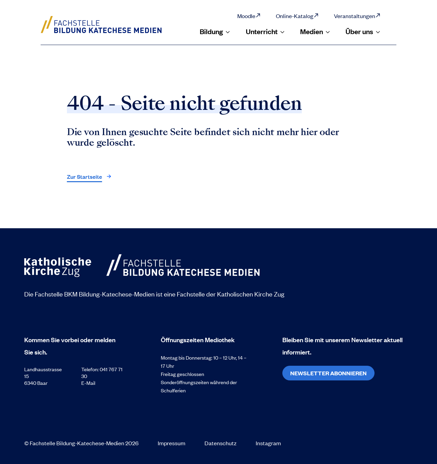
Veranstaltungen (357, 15)
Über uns (363, 31)
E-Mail (88, 382)
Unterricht (265, 31)
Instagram (268, 443)
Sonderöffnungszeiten (185, 382)
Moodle (249, 15)
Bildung (215, 31)
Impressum (171, 443)
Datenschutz (221, 443)
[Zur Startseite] (109, 25)
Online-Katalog (297, 15)
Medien (315, 31)
